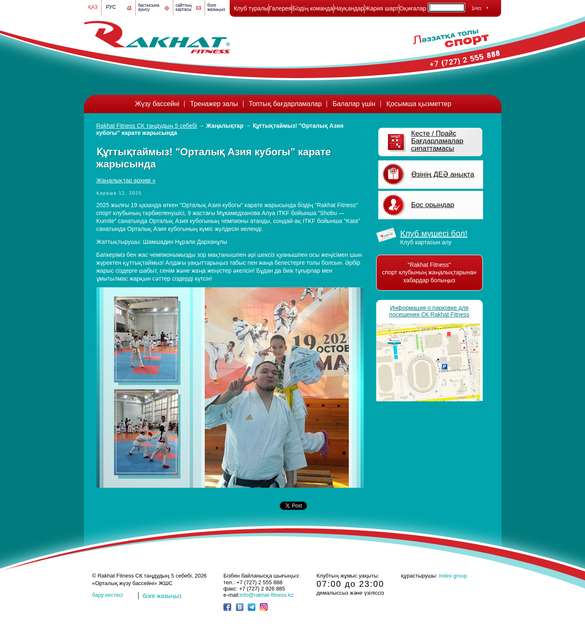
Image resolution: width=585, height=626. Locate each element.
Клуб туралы (251, 8)
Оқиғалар (412, 8)
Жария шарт (382, 8)
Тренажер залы (214, 103)
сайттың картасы (184, 7)
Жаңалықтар (224, 125)
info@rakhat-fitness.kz (267, 595)
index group (453, 576)
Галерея (280, 8)
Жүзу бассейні (157, 103)
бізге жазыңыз (216, 7)
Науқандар (349, 8)
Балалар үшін (353, 103)
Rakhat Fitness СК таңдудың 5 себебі (146, 125)
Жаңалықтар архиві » (126, 180)
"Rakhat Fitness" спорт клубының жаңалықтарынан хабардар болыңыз (429, 272)
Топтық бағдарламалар (285, 103)
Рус (111, 7)
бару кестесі (107, 595)
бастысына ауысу (149, 7)
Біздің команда (312, 8)
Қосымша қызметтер (418, 103)
